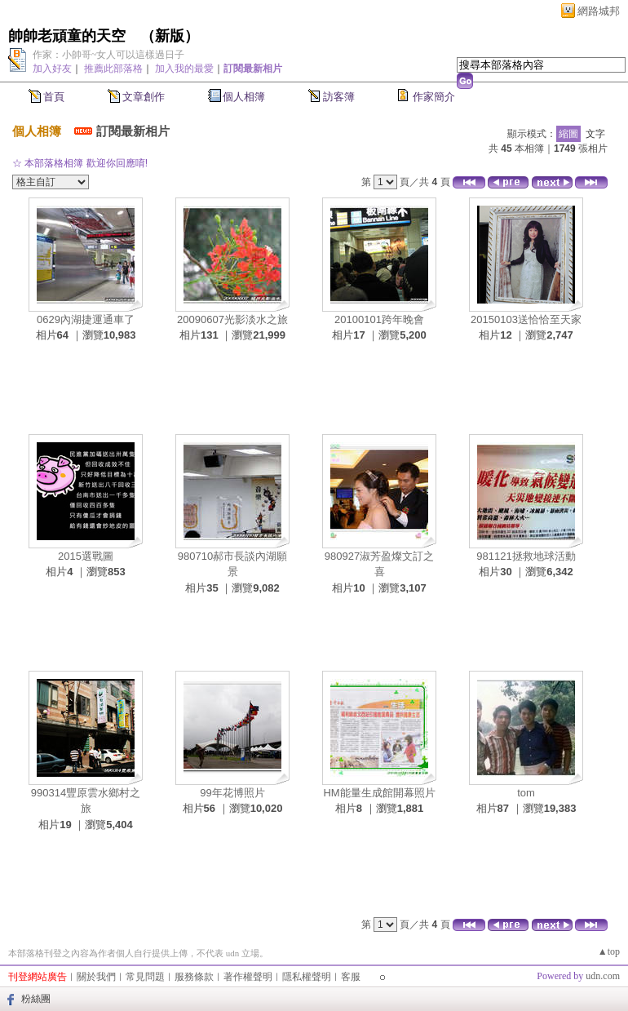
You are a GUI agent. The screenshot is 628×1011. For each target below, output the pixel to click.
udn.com (603, 976)
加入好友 (52, 68)
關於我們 (96, 976)
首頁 (53, 97)
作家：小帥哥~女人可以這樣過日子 (109, 54)
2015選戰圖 (85, 556)
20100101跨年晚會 (379, 319)
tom (526, 793)
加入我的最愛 (184, 68)
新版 (169, 36)
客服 (350, 976)
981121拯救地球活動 (525, 556)
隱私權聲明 (306, 976)
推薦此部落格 (113, 68)
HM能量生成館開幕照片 (379, 793)
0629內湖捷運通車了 (86, 319)
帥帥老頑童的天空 (67, 36)
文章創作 (143, 97)
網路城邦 (598, 11)
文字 (595, 134)
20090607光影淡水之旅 (232, 319)
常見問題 (145, 976)
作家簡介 (434, 97)
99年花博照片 (232, 793)
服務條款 (194, 976)
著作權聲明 (247, 976)
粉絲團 (36, 998)
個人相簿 (244, 97)
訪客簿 (339, 97)
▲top (609, 951)
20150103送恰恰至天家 (526, 319)
